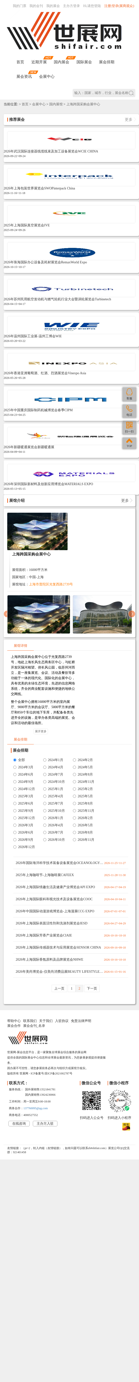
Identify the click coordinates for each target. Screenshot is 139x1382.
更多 (130, 120)
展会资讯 (24, 76)
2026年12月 (24, 847)
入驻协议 (62, 1021)
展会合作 (14, 1026)
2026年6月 (23, 832)
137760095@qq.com (35, 1108)
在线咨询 (19, 1123)
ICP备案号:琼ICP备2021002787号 (51, 1073)
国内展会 (61, 62)
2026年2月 (83, 818)
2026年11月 (83, 840)
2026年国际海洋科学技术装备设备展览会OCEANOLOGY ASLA (58, 865)
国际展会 (84, 62)
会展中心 (47, 76)
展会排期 (106, 62)
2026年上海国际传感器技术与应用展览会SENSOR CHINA (58, 947)
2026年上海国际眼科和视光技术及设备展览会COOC (54, 899)
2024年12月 (24, 789)
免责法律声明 (81, 1021)
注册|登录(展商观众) (119, 6)
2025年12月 (24, 818)
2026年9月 (23, 840)
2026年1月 (53, 818)
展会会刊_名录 (34, 1026)
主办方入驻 (45, 1123)
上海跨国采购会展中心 (83, 104)
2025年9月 (23, 811)
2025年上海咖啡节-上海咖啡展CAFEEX (45, 875)
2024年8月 (83, 774)
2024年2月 (83, 760)
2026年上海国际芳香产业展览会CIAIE (44, 935)
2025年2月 (83, 789)
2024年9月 (23, 782)
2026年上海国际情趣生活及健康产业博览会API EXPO (55, 887)
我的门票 (19, 6)
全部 (19, 760)
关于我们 (46, 1021)
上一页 (59, 988)
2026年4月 (53, 825)
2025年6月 (23, 803)
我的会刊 (36, 6)
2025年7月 (53, 803)
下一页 (92, 988)
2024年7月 (53, 774)
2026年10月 (54, 840)
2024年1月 (53, 760)
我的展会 (53, 6)
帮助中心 (14, 1021)
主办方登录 (71, 6)
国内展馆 (56, 104)
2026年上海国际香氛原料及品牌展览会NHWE (49, 959)
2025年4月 (53, 796)
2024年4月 (53, 767)
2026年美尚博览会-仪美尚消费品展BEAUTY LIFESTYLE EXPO (58, 974)
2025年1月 (53, 789)
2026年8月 (83, 832)
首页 (20, 62)
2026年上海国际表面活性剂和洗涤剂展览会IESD (51, 923)
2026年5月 (83, 825)
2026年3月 (23, 825)
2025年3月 (23, 796)
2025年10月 (54, 811)
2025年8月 (83, 803)
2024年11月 (83, 782)
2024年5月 (83, 767)
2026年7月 (53, 832)
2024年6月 (23, 774)
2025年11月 (83, 811)
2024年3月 (23, 767)
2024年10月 (54, 782)
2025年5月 (83, 796)
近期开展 (39, 62)
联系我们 (30, 1021)
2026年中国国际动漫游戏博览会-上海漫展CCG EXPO (55, 911)
